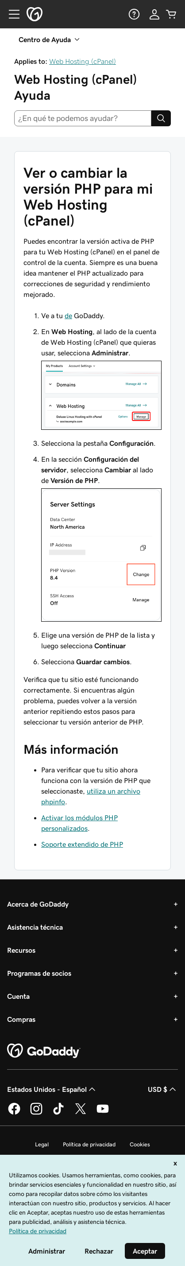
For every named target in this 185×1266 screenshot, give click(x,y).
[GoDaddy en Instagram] (36, 1113)
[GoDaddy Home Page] (44, 1051)
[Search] (161, 118)
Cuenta (18, 996)
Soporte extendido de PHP (82, 844)
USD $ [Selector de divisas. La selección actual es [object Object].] (163, 1089)
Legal (42, 1144)
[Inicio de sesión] (154, 14)
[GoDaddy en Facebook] (14, 1113)
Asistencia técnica (35, 927)
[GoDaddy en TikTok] (58, 1113)
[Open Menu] (10, 14)
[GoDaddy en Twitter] (80, 1113)
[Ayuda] (133, 14)
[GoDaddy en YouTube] (103, 1113)
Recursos (21, 950)
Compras (21, 1019)
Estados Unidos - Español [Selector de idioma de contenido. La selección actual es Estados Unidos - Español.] (52, 1089)
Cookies (140, 1144)
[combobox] (82, 118)
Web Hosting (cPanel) (82, 61)
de (68, 315)
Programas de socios (39, 973)
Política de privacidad (89, 1144)
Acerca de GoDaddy (38, 904)
